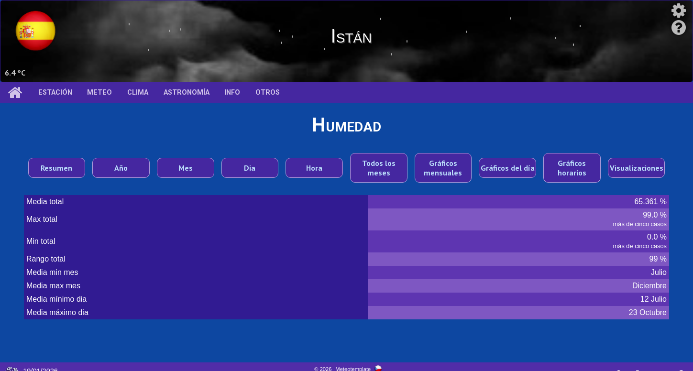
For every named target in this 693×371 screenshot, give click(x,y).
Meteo (99, 92)
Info (232, 92)
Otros (267, 92)
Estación (55, 92)
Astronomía (186, 92)
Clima (137, 92)
